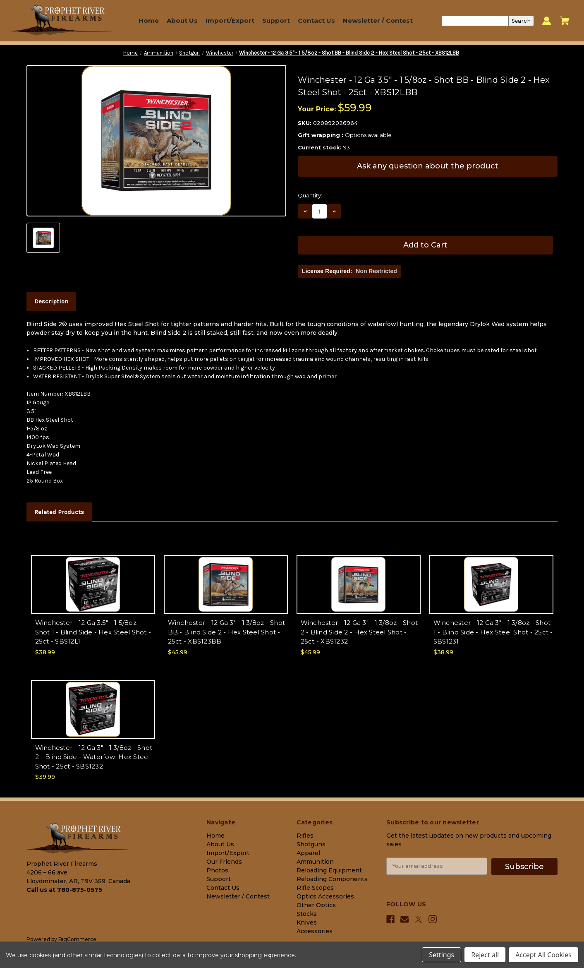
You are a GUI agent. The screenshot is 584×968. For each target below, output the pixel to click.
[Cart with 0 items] (565, 21)
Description (51, 301)
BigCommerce (77, 939)
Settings (441, 954)
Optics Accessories (325, 896)
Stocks (307, 914)
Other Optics (316, 905)
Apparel (308, 853)
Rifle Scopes (315, 887)
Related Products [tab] (59, 512)
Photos (217, 870)
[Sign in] (546, 21)
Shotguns (311, 844)
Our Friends (224, 861)
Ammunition (315, 861)
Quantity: (310, 195)
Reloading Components (332, 879)
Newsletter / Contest (378, 20)
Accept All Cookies (543, 954)
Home (149, 20)
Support (276, 20)
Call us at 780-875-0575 (64, 890)
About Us (182, 20)
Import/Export (230, 20)
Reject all (485, 954)
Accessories (315, 931)
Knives (307, 922)
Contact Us (316, 20)
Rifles (305, 835)
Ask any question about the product (427, 166)
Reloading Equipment (329, 870)
